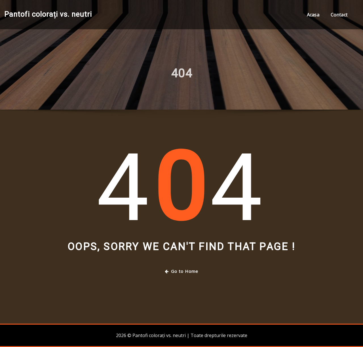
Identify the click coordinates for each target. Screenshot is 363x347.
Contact (339, 15)
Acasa (313, 15)
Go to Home (181, 271)
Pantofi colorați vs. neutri (48, 14)
